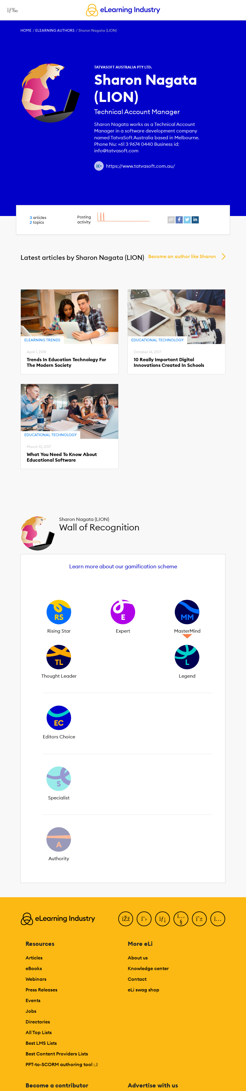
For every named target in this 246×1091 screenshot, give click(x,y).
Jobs (31, 1011)
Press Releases (41, 990)
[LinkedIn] (162, 918)
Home (25, 30)
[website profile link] (171, 219)
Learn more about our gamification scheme (123, 566)
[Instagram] (217, 918)
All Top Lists (39, 1032)
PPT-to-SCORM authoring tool (62, 1064)
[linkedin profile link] (195, 219)
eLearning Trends (42, 340)
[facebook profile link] (179, 219)
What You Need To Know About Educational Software (62, 457)
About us (138, 958)
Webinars (36, 979)
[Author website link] (99, 166)
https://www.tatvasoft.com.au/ (140, 166)
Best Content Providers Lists (57, 1054)
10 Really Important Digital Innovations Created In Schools (169, 362)
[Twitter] (144, 918)
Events (33, 1000)
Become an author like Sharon (182, 256)
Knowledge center (148, 968)
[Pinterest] (199, 918)
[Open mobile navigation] (11, 10)
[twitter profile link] (187, 219)
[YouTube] (181, 918)
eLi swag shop (143, 990)
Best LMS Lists (41, 1043)
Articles (34, 958)
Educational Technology (157, 340)
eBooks (34, 968)
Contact (137, 979)
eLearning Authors (55, 30)
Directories (38, 1022)
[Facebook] (125, 918)
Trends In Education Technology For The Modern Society (66, 362)
